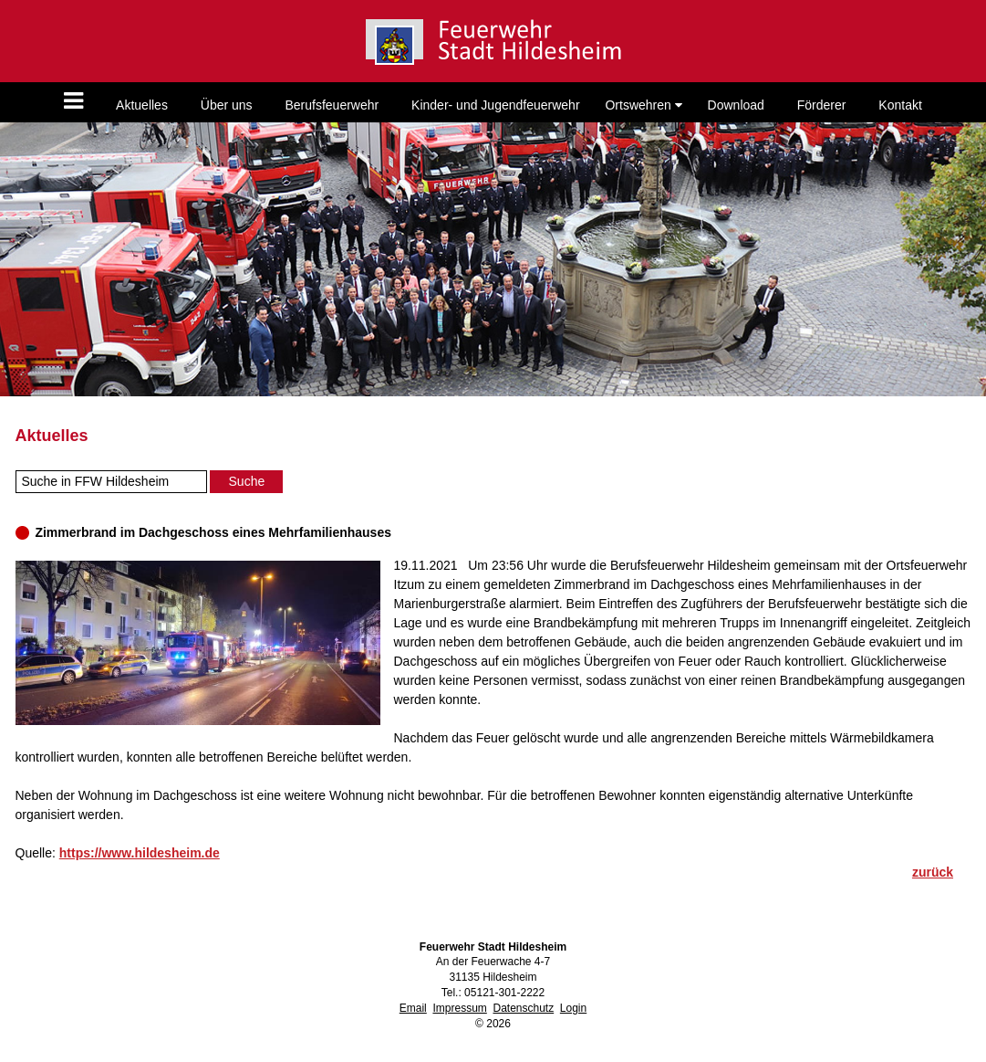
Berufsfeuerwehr (332, 105)
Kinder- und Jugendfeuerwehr (495, 105)
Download (736, 105)
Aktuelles (142, 105)
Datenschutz (523, 1008)
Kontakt (899, 105)
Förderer (821, 105)
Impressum (459, 1008)
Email (413, 1008)
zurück (932, 872)
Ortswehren (643, 105)
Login (573, 1008)
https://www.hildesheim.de (139, 853)
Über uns (227, 105)
